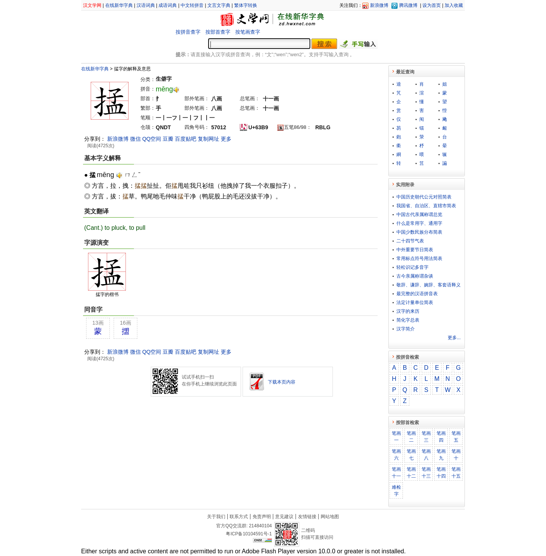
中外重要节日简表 (414, 249)
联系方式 (239, 516)
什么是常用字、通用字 (419, 223)
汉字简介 (405, 329)
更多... (454, 337)
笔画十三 (426, 473)
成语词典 (167, 5)
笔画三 (426, 437)
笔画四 (441, 437)
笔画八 (426, 455)
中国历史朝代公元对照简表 (423, 197)
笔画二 (411, 437)
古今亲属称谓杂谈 (414, 276)
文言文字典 (218, 5)
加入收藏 (454, 5)
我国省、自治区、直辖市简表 (426, 205)
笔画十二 (411, 473)
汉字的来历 (407, 311)
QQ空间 (151, 139)
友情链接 (307, 516)
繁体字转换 (245, 5)
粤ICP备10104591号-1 (249, 533)
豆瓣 (168, 139)
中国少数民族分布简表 (419, 232)
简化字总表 (407, 320)
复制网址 (208, 139)
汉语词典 (146, 5)
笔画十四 (441, 473)
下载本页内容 (281, 382)
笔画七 (411, 455)
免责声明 (262, 516)
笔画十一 (396, 473)
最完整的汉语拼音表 (417, 293)
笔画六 (396, 455)
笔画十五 (456, 473)
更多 (226, 139)
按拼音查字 (188, 32)
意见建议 (284, 516)
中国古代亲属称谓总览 (419, 214)
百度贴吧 (185, 139)
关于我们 (216, 516)
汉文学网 (92, 5)
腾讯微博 (408, 5)
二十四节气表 (410, 241)
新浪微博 (379, 5)
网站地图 (330, 516)
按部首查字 (217, 32)
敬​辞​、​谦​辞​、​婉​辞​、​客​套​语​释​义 (428, 285)
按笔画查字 (247, 32)
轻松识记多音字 (412, 267)
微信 (135, 139)
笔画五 (456, 437)
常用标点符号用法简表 (419, 258)
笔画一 (396, 437)
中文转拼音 (192, 5)
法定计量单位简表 (414, 302)
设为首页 (431, 5)
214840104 (260, 525)
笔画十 (456, 455)
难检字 (396, 490)
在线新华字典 (119, 5)
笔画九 (441, 455)
